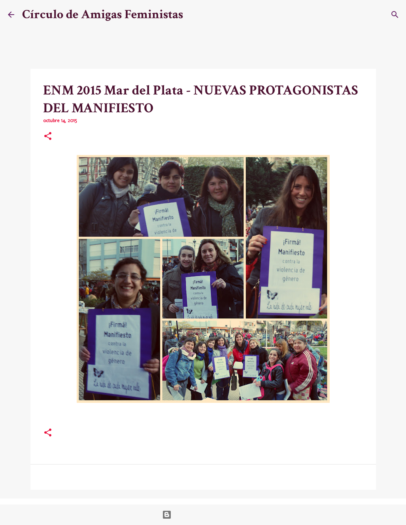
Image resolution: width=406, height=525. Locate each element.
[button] (48, 136)
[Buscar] (194, 14)
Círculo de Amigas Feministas (102, 14)
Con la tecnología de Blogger (203, 515)
